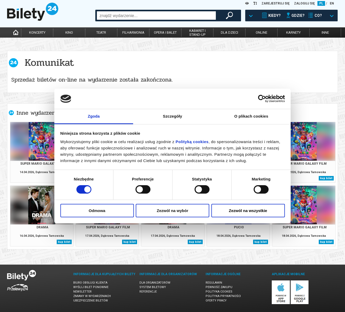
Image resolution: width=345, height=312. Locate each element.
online (261, 32)
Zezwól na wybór (172, 210)
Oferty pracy (216, 300)
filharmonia (133, 32)
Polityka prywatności (223, 296)
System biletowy (152, 287)
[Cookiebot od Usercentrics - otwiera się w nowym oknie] (262, 99)
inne (325, 32)
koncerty (37, 32)
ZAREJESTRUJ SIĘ (276, 3)
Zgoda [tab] (94, 116)
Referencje (148, 291)
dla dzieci (229, 32)
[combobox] (156, 15)
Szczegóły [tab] (172, 116)
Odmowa (97, 210)
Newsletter (82, 291)
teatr (101, 32)
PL (321, 3)
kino (69, 32)
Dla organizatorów (154, 282)
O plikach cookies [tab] (251, 116)
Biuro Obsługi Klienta (90, 282)
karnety (293, 32)
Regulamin (214, 282)
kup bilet (326, 178)
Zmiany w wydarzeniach (92, 296)
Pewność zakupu (219, 287)
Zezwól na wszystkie (248, 210)
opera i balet (165, 32)
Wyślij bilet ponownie (90, 287)
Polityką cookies (192, 141)
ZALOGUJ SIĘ (304, 3)
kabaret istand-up (197, 33)
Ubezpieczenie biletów (90, 300)
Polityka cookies (219, 291)
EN (332, 3)
